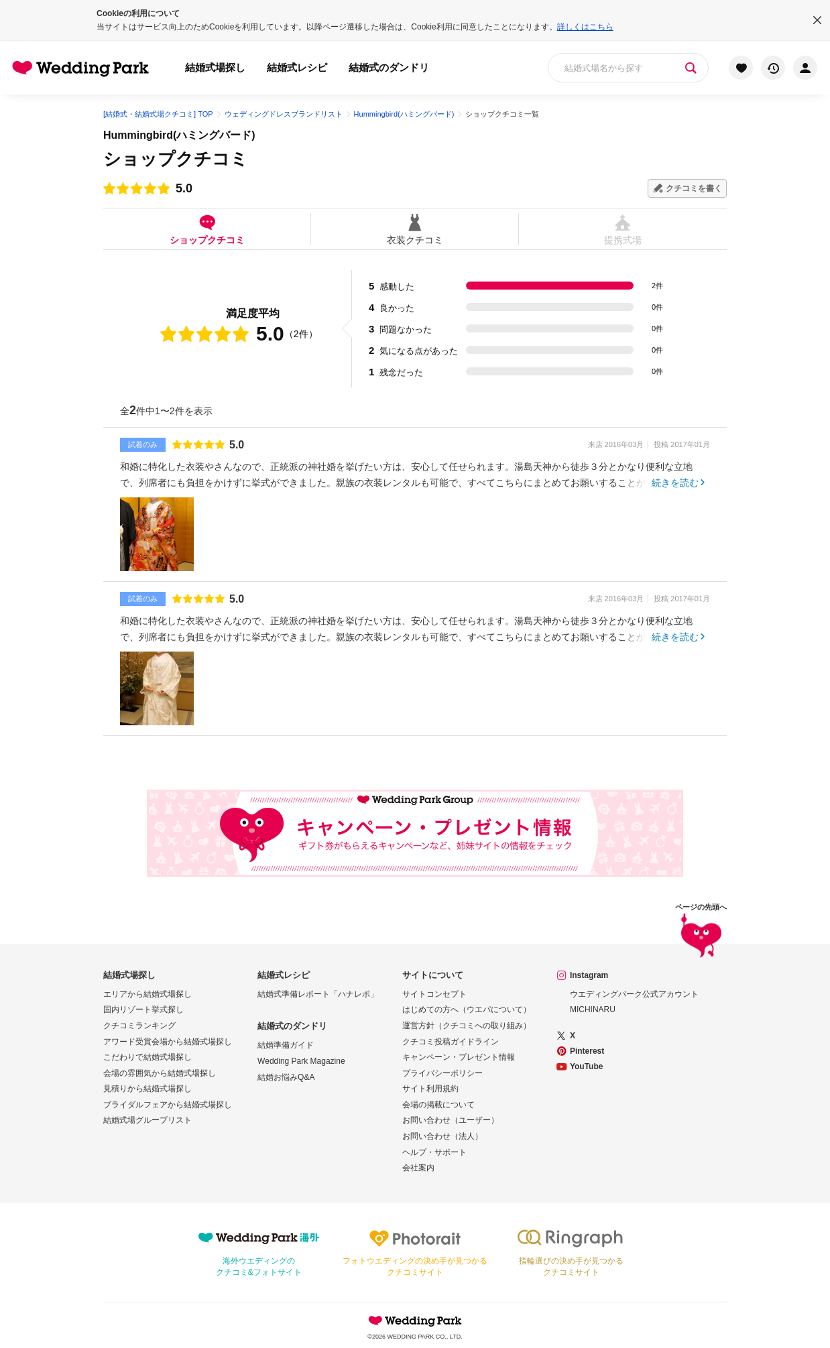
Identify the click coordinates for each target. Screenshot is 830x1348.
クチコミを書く (694, 188)
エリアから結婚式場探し (147, 994)
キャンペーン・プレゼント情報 (458, 1057)
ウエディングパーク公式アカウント (634, 994)
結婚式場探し (215, 67)
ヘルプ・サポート (434, 1152)
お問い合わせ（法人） (442, 1136)
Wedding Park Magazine (301, 1061)
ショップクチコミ (206, 229)
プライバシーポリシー (442, 1073)
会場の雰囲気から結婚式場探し (159, 1073)
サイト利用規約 (430, 1088)
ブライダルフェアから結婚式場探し (167, 1104)
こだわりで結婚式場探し (147, 1057)
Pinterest (587, 1051)
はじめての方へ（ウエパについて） (466, 1009)
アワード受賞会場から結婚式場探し (167, 1041)
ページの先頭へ (701, 933)
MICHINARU (592, 1009)
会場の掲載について (438, 1104)
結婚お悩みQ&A (285, 1077)
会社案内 (418, 1167)
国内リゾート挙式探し (143, 1009)
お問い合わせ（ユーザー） (450, 1120)
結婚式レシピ (297, 67)
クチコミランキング (139, 1025)
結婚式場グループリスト (147, 1120)
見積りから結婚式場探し (147, 1088)
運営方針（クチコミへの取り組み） (466, 1025)
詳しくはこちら (585, 27)
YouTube (586, 1066)
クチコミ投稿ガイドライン (450, 1041)
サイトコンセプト (434, 994)
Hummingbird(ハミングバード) (179, 135)
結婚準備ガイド (285, 1045)
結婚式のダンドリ (389, 67)
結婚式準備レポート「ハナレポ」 (317, 994)
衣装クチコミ (414, 229)
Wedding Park (415, 1320)
